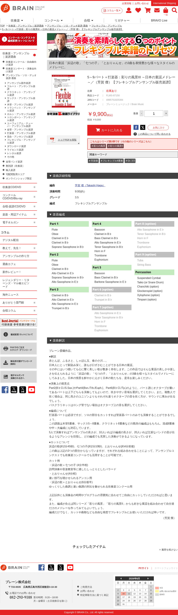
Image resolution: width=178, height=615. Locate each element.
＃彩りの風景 (98, 146)
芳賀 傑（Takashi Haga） (90, 185)
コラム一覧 (113, 10)
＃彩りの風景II (115, 146)
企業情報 (126, 3)
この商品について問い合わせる (152, 134)
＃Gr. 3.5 (130, 160)
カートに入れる (109, 130)
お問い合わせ (142, 3)
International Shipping (164, 3)
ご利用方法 (86, 587)
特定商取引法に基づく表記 (94, 595)
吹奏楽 (17, 20)
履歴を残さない (170, 549)
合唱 (88, 20)
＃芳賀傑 (93, 160)
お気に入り (159, 127)
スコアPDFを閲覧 (67, 139)
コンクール (53, 20)
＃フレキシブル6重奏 (111, 160)
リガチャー (122, 20)
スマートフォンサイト (166, 568)
